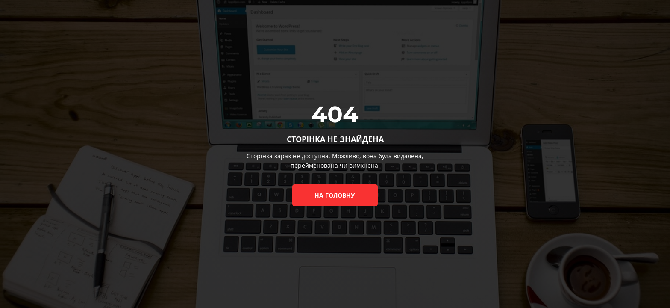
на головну (334, 195)
